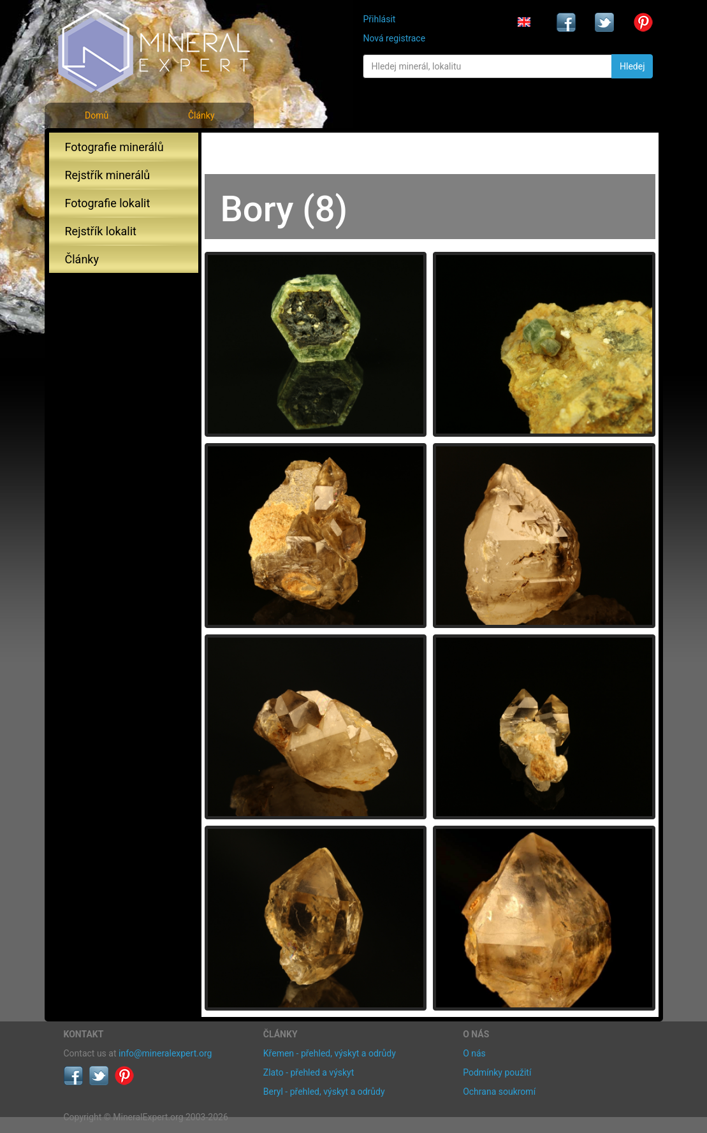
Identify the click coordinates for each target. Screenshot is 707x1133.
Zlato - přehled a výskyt (308, 1072)
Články (201, 115)
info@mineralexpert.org (165, 1053)
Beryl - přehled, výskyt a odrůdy (324, 1091)
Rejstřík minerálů (107, 175)
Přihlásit (379, 19)
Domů (96, 115)
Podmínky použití (497, 1072)
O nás (474, 1053)
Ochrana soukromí (499, 1091)
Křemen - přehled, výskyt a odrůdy (329, 1053)
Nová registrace (394, 38)
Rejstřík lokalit (100, 231)
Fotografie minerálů (114, 147)
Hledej (632, 66)
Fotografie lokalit (107, 203)
